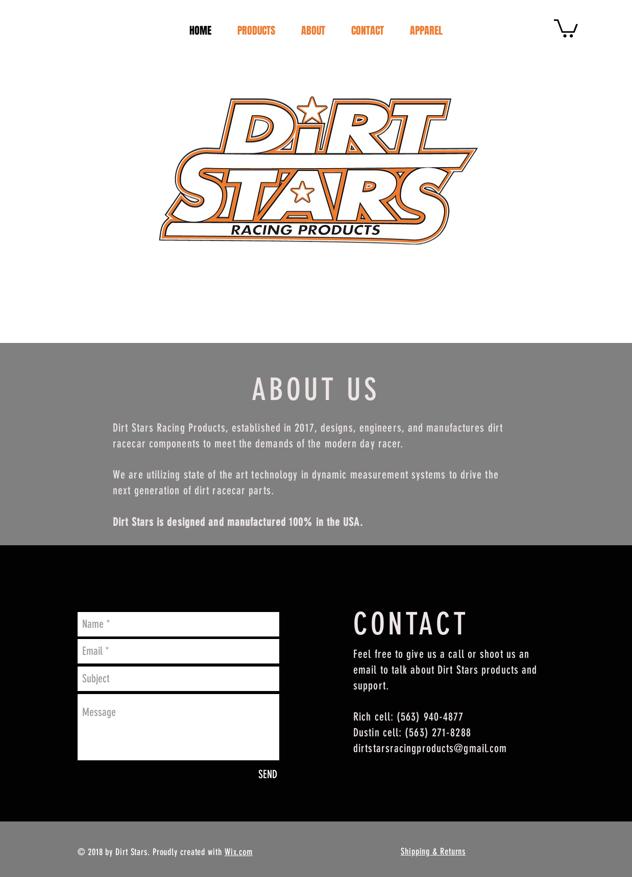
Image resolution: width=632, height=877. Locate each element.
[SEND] (267, 774)
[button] (566, 27)
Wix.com (239, 852)
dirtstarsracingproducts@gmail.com (430, 748)
